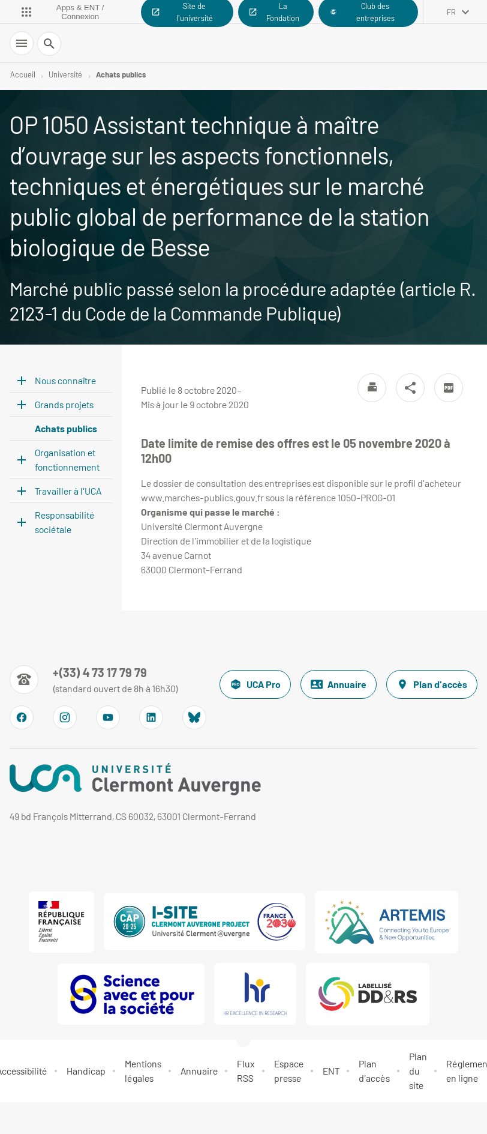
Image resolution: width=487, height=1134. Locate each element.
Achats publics (121, 74)
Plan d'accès (431, 684)
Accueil (22, 74)
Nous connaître (65, 380)
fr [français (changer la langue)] (451, 12)
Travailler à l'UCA (68, 490)
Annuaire (338, 684)
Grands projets (64, 404)
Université (65, 74)
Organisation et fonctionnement (67, 459)
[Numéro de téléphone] (94, 679)
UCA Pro (255, 684)
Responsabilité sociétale (65, 522)
